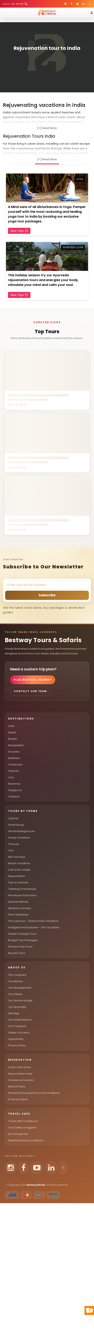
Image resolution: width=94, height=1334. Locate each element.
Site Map (13, 1013)
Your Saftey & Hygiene (22, 1127)
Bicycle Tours (16, 953)
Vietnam (13, 771)
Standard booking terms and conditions (34, 1093)
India (11, 726)
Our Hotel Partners (20, 1020)
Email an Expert (18, 1099)
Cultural (13, 818)
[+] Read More (47, 128)
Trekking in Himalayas (22, 889)
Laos (11, 777)
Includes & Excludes (21, 1080)
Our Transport (17, 1026)
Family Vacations (19, 838)
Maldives (14, 758)
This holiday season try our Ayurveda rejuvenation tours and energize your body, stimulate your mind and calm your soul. (43, 280)
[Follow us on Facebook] (23, 1167)
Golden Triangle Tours (22, 934)
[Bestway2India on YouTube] (77, 3)
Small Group (16, 825)
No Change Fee (18, 1134)
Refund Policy (16, 1086)
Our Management (19, 988)
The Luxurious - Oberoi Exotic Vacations (33, 921)
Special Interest (18, 902)
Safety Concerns (19, 1032)
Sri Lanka (13, 752)
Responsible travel (20, 1074)
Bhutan (12, 739)
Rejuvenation (16, 876)
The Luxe (13, 844)
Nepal (12, 732)
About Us (17, 967)
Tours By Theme (23, 811)
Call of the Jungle (19, 870)
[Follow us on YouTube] (36, 1167)
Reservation (20, 1060)
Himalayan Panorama (22, 895)
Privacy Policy (17, 1045)
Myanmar (14, 784)
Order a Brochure (19, 1067)
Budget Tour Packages (23, 940)
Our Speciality (17, 1007)
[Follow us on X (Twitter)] (63, 1167)
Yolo (11, 850)
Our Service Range (20, 1000)
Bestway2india (36, 1185)
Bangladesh (16, 745)
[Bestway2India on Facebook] (71, 3)
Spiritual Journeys (19, 908)
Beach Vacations (19, 863)
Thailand (13, 796)
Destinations (21, 718)
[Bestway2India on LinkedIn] (83, 3)
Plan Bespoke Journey (33, 679)
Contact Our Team (30, 691)
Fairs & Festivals (18, 882)
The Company (17, 975)
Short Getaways (18, 914)
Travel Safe (19, 1113)
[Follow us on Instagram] (11, 1167)
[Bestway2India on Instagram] (65, 3)
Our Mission (15, 981)
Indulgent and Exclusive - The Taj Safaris (33, 927)
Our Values (15, 994)
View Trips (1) (19, 231)
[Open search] (2, 20)
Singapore (15, 790)
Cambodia (15, 764)
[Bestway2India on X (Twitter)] (89, 3)
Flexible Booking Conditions (25, 1140)
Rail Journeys (16, 857)
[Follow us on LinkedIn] (51, 1167)
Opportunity (15, 1039)
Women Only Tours (20, 947)
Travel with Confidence (23, 1121)
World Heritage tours (21, 831)
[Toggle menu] (6, 13)
